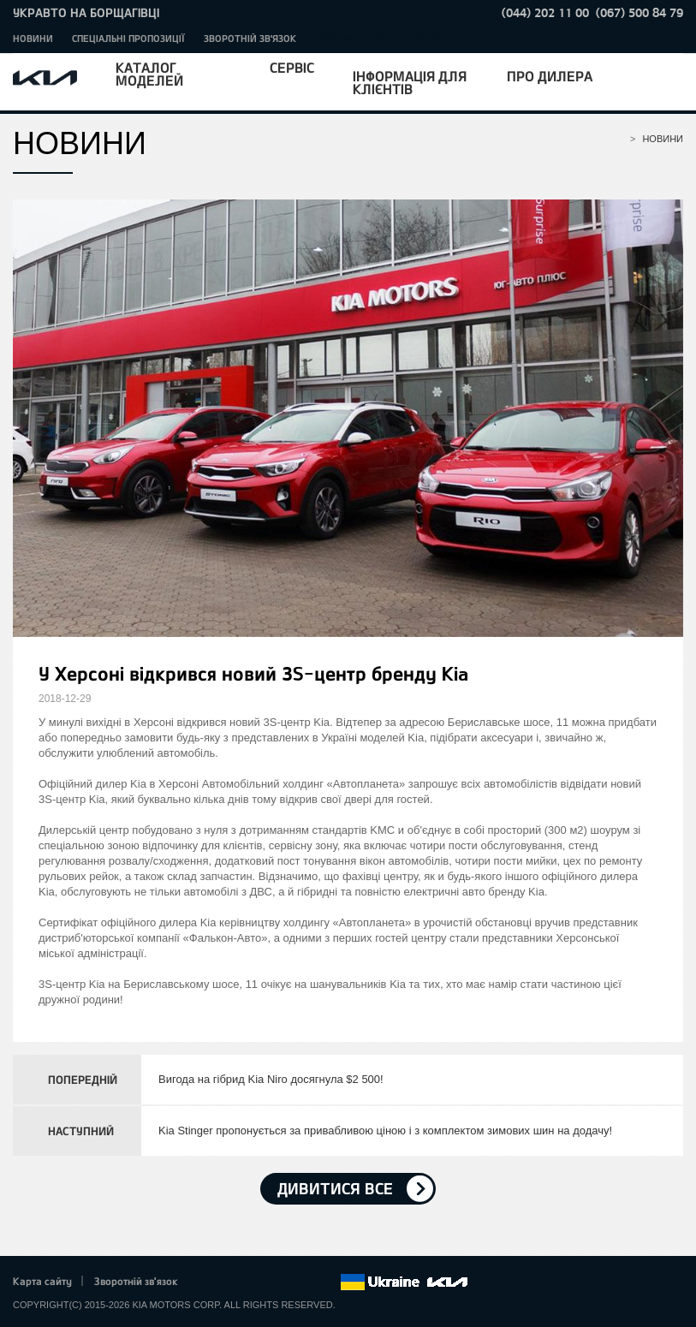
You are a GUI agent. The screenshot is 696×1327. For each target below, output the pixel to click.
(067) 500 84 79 (639, 12)
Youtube (280, 1282)
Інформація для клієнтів (410, 82)
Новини (33, 38)
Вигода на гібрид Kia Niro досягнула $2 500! (271, 1079)
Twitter (232, 1282)
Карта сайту (42, 1281)
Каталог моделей (149, 73)
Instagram (303, 1282)
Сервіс (292, 67)
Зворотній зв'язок (250, 38)
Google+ (256, 1282)
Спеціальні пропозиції (128, 38)
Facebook (209, 1282)
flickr (327, 1282)
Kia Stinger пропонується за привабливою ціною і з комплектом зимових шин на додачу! (385, 1130)
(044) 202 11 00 (545, 12)
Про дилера (549, 76)
